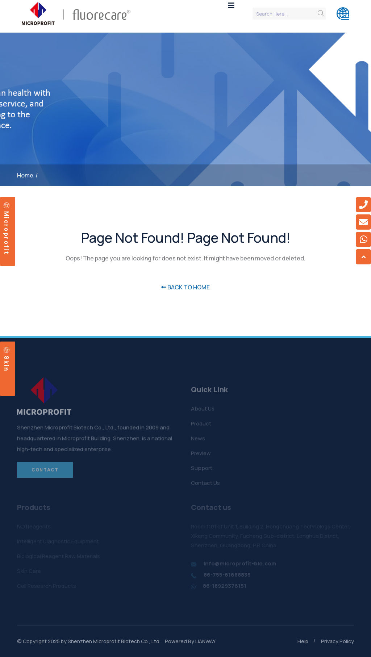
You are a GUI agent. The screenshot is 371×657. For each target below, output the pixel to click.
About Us (202, 410)
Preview (201, 455)
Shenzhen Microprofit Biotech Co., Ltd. (114, 641)
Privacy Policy (337, 641)
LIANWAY (205, 641)
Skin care (5, 359)
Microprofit (7, 228)
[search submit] (321, 13)
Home (25, 175)
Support (201, 470)
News (198, 440)
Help (302, 641)
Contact (45, 472)
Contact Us (205, 485)
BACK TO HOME (185, 287)
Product (201, 425)
